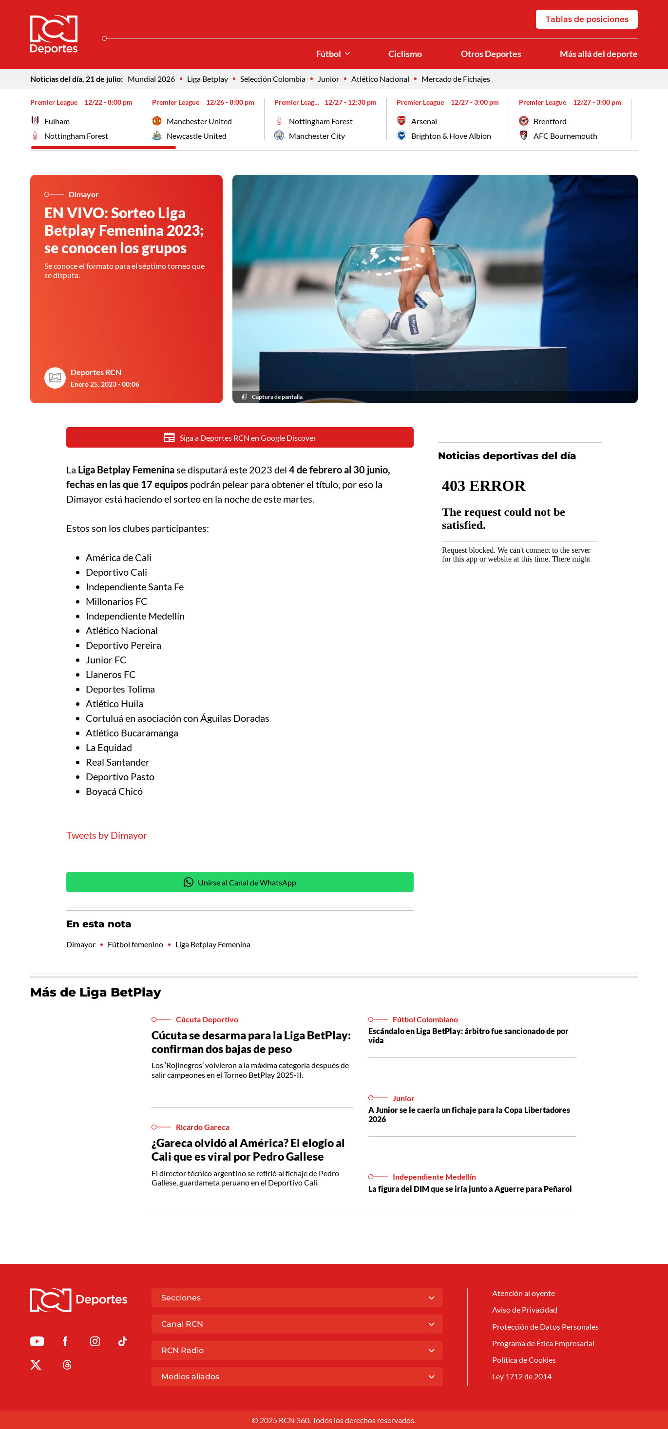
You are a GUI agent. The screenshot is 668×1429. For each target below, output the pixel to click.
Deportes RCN (96, 371)
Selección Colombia (272, 78)
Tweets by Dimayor (106, 836)
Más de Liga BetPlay (95, 993)
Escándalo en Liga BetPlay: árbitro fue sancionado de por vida (468, 1036)
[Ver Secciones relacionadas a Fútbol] (347, 53)
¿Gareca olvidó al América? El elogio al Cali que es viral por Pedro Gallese (248, 1150)
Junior (328, 78)
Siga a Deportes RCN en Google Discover (240, 438)
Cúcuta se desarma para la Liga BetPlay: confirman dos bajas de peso (251, 1042)
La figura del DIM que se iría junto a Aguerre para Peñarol (470, 1188)
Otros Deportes (491, 54)
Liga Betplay (207, 78)
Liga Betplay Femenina (212, 944)
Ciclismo (405, 54)
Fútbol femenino (135, 944)
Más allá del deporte (599, 54)
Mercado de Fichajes (455, 78)
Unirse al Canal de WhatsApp (240, 882)
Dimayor (80, 944)
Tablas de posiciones (587, 19)
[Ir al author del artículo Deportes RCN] (55, 378)
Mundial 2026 (151, 78)
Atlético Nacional (380, 78)
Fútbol (328, 54)
